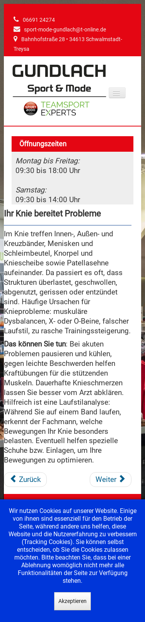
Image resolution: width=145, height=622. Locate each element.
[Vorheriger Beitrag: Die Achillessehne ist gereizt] (25, 479)
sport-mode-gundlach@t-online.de (65, 29)
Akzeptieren (72, 601)
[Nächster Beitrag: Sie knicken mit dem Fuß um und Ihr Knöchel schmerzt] (110, 479)
